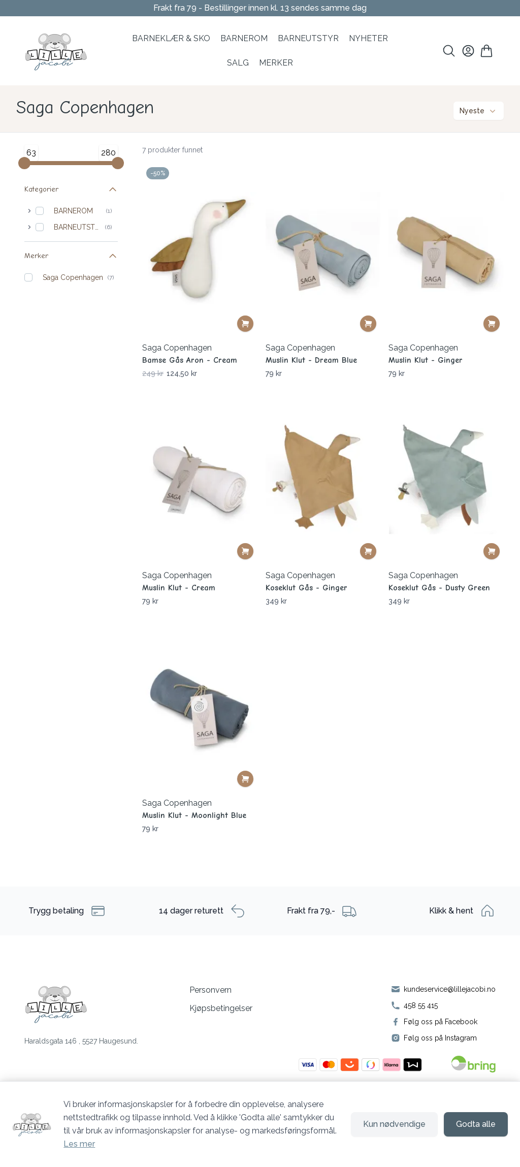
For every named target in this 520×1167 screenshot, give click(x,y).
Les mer (79, 1144)
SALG (238, 63)
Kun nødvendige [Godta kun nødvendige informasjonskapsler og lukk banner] (394, 1124)
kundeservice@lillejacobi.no (450, 989)
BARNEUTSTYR (77, 227)
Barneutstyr (308, 38)
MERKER (276, 63)
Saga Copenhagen (73, 277)
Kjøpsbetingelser (220, 1008)
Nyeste (479, 111)
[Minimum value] (24, 163)
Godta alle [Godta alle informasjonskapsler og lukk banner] (476, 1124)
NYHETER (368, 38)
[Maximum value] (118, 163)
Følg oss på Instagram (440, 1038)
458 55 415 (421, 1005)
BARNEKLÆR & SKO (171, 38)
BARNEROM (244, 38)
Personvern (210, 990)
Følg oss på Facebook (440, 1022)
